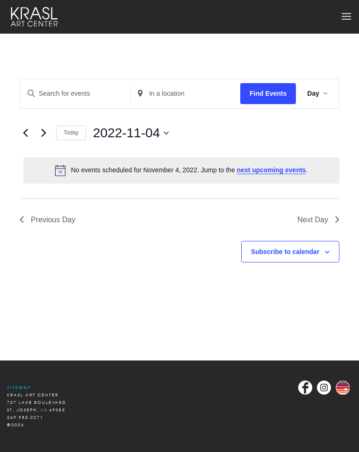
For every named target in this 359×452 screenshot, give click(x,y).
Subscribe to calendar (285, 251)
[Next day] (43, 133)
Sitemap (19, 387)
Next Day (318, 220)
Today (71, 132)
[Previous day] (25, 133)
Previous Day (47, 220)
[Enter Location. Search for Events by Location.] (185, 93)
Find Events (268, 93)
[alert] (181, 170)
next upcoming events (271, 170)
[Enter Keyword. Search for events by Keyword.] (75, 93)
